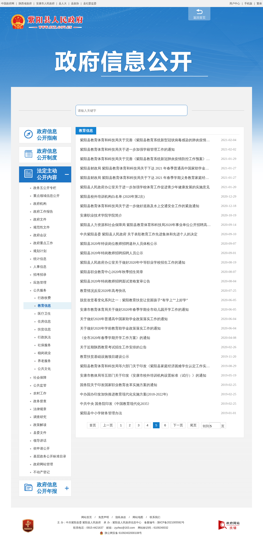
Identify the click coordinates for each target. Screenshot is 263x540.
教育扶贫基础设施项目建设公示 (104, 356)
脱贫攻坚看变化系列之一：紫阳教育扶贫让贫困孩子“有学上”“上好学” (134, 300)
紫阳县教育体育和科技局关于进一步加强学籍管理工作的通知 (127, 149)
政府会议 (39, 235)
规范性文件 (41, 227)
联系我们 (155, 517)
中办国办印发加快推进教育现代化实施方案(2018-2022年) (124, 394)
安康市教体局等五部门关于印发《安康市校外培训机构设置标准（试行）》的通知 (143, 375)
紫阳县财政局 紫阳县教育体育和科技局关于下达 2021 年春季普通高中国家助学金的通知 (145, 168)
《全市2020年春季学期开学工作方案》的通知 (115, 338)
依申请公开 (41, 448)
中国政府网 (7, 3)
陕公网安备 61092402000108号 (121, 533)
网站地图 (138, 517)
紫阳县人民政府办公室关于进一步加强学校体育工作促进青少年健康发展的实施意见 (145, 187)
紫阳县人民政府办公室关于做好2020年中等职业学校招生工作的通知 (132, 262)
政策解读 (39, 425)
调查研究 (39, 417)
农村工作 (39, 393)
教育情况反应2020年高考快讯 (103, 291)
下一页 (178, 425)
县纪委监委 (89, 3)
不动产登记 (41, 472)
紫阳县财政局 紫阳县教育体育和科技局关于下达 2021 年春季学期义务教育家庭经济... (145, 178)
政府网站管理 (43, 464)
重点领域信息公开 (46, 196)
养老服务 (44, 361)
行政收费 (44, 298)
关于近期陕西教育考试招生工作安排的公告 (113, 347)
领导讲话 (39, 440)
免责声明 (103, 517)
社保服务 (44, 345)
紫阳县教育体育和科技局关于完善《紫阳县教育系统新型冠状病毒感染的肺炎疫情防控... (145, 140)
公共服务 (39, 290)
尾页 (193, 425)
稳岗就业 (44, 353)
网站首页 (86, 517)
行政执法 (44, 337)
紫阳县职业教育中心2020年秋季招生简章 (111, 272)
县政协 (75, 3)
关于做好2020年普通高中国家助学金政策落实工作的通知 (124, 319)
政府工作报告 (43, 211)
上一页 (108, 425)
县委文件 (39, 432)
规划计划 (39, 251)
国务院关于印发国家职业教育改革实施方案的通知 (118, 385)
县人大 (63, 3)
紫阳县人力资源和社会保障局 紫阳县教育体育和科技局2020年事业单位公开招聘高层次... (145, 225)
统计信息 (39, 259)
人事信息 (39, 266)
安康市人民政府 (45, 3)
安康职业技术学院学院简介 (101, 215)
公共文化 (44, 369)
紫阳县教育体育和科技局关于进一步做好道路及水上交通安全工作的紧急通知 (139, 206)
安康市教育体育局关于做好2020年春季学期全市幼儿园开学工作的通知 (134, 309)
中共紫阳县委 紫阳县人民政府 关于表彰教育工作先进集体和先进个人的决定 (138, 234)
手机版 (248, 3)
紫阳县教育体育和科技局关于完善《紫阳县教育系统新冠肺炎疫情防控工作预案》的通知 (145, 159)
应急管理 (39, 282)
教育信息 (44, 305)
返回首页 (199, 17)
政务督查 (39, 401)
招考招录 (39, 274)
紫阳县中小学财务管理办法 (101, 413)
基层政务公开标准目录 (49, 456)
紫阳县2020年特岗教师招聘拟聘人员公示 (111, 253)
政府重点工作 (43, 243)
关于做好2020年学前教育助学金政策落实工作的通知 (120, 328)
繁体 (259, 3)
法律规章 (39, 409)
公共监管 (39, 385)
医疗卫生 (44, 313)
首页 (92, 425)
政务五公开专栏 (44, 188)
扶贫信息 (44, 329)
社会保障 (39, 377)
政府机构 (39, 203)
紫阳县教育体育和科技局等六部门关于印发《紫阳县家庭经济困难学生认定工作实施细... (145, 366)
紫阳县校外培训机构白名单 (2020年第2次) (112, 196)
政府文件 (39, 219)
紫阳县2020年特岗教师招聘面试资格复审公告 (115, 281)
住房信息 (44, 321)
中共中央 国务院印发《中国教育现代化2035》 (115, 404)
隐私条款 (121, 517)
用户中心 (234, 3)
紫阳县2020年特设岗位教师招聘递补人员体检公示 (118, 243)
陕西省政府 (25, 3)
